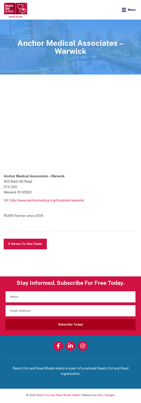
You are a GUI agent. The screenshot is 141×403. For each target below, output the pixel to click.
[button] (70, 324)
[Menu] (128, 10)
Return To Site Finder (25, 244)
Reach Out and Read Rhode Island (58, 395)
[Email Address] (70, 310)
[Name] (70, 296)
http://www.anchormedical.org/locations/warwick (47, 200)
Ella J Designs (106, 395)
